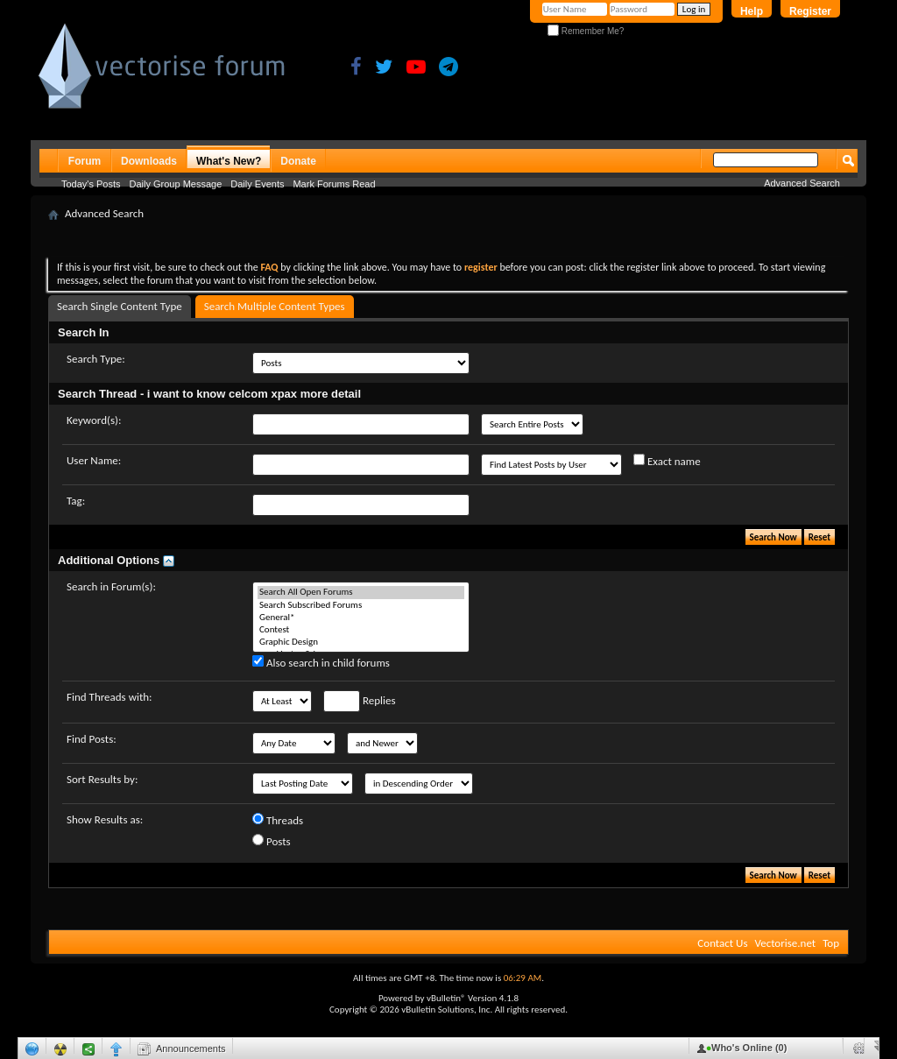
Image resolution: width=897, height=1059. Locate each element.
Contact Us (722, 943)
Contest (361, 630)
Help (751, 11)
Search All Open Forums (361, 592)
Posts (271, 841)
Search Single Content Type (119, 306)
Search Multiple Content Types (274, 306)
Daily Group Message (176, 184)
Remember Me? (585, 31)
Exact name (667, 461)
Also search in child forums (321, 662)
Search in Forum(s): (111, 586)
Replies (359, 701)
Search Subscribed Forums (361, 605)
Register (810, 11)
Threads (277, 820)
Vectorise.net (785, 943)
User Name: (94, 460)
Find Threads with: (109, 696)
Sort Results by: (102, 779)
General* (361, 617)
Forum (84, 161)
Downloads (149, 161)
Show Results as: (105, 819)
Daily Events (257, 184)
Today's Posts (91, 184)
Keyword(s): (94, 420)
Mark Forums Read (334, 184)
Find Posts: (92, 738)
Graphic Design (361, 642)
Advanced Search (802, 183)
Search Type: (96, 358)
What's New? (228, 161)
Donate (298, 161)
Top (831, 943)
